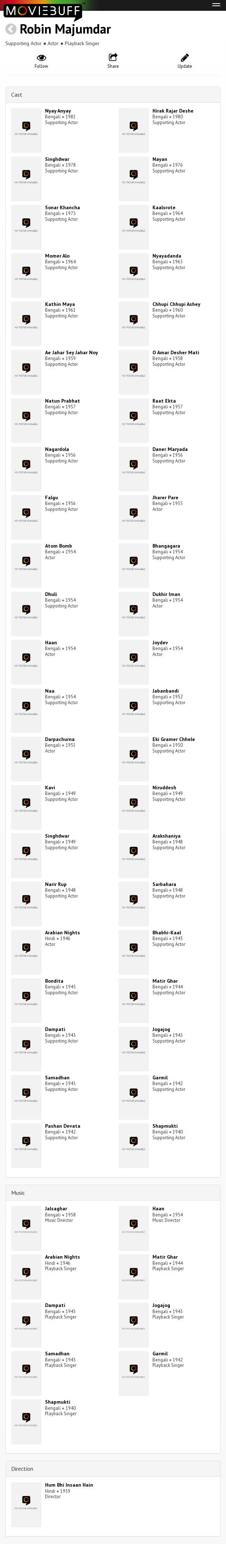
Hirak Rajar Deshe (173, 111)
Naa (49, 691)
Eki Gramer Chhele (173, 739)
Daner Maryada (170, 449)
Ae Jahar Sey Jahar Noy (71, 352)
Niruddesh (164, 787)
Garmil (160, 1077)
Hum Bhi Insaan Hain (69, 1485)
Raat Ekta (164, 401)
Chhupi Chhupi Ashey (176, 304)
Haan (51, 642)
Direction (22, 1468)
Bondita (54, 981)
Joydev (160, 642)
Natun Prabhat (62, 401)
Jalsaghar (56, 1208)
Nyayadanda (166, 256)
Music (18, 1192)
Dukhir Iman (166, 594)
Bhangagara (166, 546)
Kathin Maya (60, 304)
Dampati (55, 1029)
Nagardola (57, 449)
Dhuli (51, 594)
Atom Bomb (58, 546)
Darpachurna (60, 739)
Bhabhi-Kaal (166, 932)
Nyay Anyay (58, 111)
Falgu (51, 497)
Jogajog (161, 1029)
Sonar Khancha (62, 207)
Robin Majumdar (65, 28)
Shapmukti (165, 1126)
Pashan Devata (62, 1126)
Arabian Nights (62, 932)
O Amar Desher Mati (175, 352)
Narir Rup (56, 884)
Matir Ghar (165, 981)
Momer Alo (57, 256)
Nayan (159, 159)
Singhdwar (57, 159)
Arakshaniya (166, 836)
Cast (16, 94)
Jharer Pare (165, 497)
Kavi (50, 787)
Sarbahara (164, 884)
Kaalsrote (164, 207)
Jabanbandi (165, 691)
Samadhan (57, 1077)
